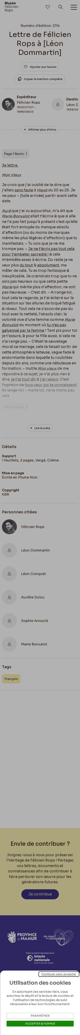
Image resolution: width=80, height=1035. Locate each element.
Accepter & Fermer (40, 1023)
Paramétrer (40, 1016)
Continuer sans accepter (58, 974)
